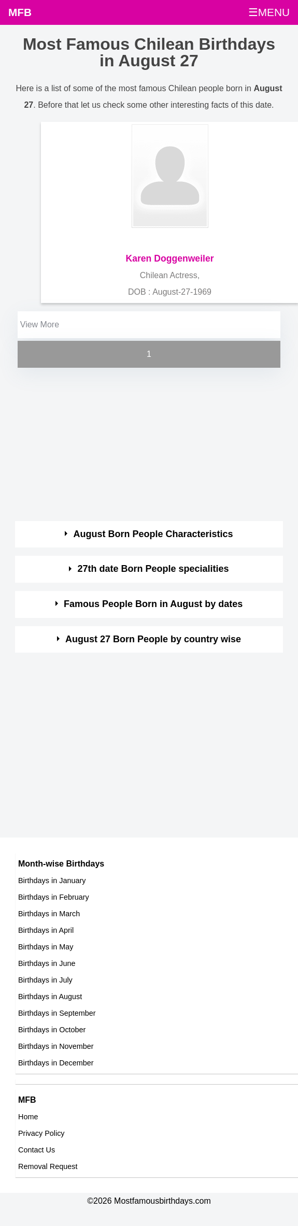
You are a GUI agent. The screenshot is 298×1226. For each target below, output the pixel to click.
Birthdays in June (46, 963)
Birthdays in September (57, 1013)
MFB (20, 12)
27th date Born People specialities (153, 569)
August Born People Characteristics (153, 534)
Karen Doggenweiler (169, 258)
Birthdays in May (45, 947)
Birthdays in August (50, 996)
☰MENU (269, 12)
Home (28, 1117)
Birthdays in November (56, 1046)
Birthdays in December (56, 1063)
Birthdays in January (52, 880)
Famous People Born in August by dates (153, 604)
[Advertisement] (140, 442)
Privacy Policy (41, 1133)
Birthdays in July (45, 980)
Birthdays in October (52, 1030)
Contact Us (36, 1150)
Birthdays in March (49, 914)
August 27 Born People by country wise (153, 639)
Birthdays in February (53, 897)
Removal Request (47, 1166)
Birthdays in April (46, 930)
